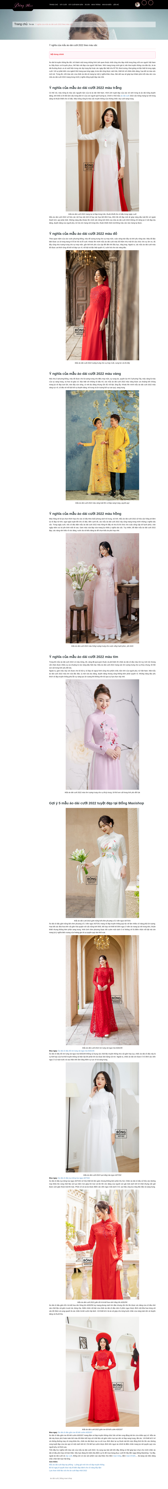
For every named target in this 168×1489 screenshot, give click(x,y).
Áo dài (87, 5)
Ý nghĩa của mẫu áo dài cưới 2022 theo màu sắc (73, 45)
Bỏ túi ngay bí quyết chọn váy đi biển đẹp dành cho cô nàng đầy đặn (75, 1467)
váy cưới (68, 1456)
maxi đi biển (130, 1456)
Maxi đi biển (106, 5)
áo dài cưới (125, 96)
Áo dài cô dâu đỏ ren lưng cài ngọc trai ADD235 (76, 1051)
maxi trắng (117, 1456)
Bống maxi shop (66, 1478)
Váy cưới (63, 5)
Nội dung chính (57, 54)
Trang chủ (53, 5)
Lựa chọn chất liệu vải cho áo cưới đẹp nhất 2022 (68, 1470)
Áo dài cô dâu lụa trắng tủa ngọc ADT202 (74, 1178)
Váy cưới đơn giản (75, 5)
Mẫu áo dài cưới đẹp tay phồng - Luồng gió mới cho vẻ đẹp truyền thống (76, 1465)
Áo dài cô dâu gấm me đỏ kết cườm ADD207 (75, 1432)
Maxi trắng (95, 5)
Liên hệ (116, 5)
